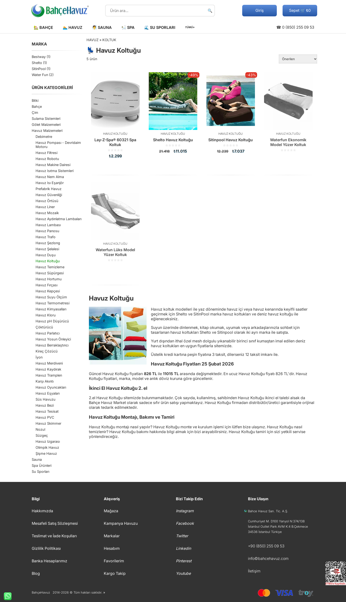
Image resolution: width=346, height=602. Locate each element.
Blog (36, 573)
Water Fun (40, 75)
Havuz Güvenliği (49, 195)
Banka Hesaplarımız (49, 560)
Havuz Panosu (47, 231)
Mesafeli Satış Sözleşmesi (55, 523)
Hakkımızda (42, 510)
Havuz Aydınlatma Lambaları (58, 219)
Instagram (185, 510)
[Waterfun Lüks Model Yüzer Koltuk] (115, 222)
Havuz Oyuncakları (51, 387)
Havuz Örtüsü (47, 201)
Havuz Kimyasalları (51, 309)
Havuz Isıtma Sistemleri (55, 171)
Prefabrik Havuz (49, 189)
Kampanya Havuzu (121, 523)
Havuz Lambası (48, 225)
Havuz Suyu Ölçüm (51, 297)
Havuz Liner (45, 207)
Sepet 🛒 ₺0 (300, 10)
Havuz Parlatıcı (48, 333)
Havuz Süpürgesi (50, 273)
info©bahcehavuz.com (268, 558)
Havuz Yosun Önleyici (53, 339)
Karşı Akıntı (45, 381)
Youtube (183, 573)
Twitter (182, 535)
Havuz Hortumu (49, 279)
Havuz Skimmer (48, 423)
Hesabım (112, 548)
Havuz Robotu (47, 159)
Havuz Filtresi (46, 153)
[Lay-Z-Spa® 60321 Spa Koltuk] (115, 115)
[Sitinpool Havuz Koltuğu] (230, 113)
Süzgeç (42, 435)
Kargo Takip (115, 573)
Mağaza (111, 510)
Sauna (37, 459)
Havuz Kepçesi (48, 291)
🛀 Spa (128, 27)
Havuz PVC (45, 417)
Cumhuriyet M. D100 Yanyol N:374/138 (276, 521)
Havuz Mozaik (47, 213)
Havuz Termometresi (52, 303)
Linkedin (183, 548)
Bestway (39, 57)
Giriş (259, 10)
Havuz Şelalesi (47, 249)
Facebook (185, 523)
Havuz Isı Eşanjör (50, 183)
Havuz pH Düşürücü (52, 321)
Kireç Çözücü (47, 351)
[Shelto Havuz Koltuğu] (173, 113)
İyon (39, 357)
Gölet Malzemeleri (46, 124)
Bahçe (37, 106)
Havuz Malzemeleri (47, 130)
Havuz (92, 40)
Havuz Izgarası (48, 441)
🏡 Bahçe (43, 27)
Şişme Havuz (46, 453)
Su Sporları (40, 471)
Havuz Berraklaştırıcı (52, 345)
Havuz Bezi (45, 405)
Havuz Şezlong (48, 243)
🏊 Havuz (72, 27)
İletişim (254, 571)
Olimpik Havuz (47, 447)
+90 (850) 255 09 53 (266, 546)
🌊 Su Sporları (159, 27)
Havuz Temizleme (50, 267)
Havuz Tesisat (47, 411)
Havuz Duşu (46, 255)
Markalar (112, 535)
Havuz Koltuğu (48, 261)
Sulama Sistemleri (46, 118)
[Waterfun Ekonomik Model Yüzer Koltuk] (288, 112)
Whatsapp (6, 596)
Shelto (37, 63)
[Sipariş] (298, 59)
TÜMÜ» (189, 27)
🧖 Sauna (102, 27)
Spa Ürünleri (41, 465)
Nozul (40, 429)
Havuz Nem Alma (50, 177)
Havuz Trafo (46, 237)
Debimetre (44, 136)
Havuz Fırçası (46, 285)
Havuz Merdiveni (49, 363)
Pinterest (184, 560)
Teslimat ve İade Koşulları (54, 535)
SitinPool (39, 69)
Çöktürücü (44, 327)
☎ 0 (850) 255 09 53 (295, 27)
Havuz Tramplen (49, 375)
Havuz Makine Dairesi (53, 165)
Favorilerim (114, 560)
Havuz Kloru (46, 315)
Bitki (35, 100)
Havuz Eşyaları (48, 393)
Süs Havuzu (46, 399)
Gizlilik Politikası (46, 548)
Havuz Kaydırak (48, 369)
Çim (35, 112)
